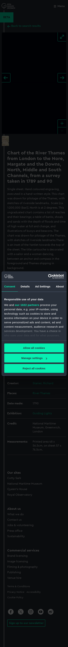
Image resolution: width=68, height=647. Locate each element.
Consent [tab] (9, 286)
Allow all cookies (34, 347)
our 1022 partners (27, 304)
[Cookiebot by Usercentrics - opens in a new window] (48, 276)
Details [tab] (25, 286)
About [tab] (60, 286)
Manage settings (34, 358)
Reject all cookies (34, 368)
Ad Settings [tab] (42, 286)
